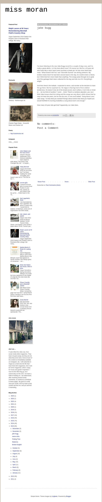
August (14, 453)
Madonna (15, 442)
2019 (12, 409)
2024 (12, 396)
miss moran (26, 10)
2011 (12, 479)
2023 (12, 398)
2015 (12, 421)
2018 (12, 412)
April (14, 464)
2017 (12, 415)
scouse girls (23, 183)
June (14, 459)
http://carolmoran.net (16, 133)
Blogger (68, 496)
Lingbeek (55, 496)
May (14, 462)
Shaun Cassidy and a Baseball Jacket (25, 284)
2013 (12, 426)
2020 (12, 407)
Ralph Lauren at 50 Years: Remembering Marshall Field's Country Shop (19, 30)
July (13, 456)
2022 (12, 401)
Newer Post (41, 182)
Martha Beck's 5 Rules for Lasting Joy (25, 249)
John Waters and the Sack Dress (25, 152)
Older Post (91, 182)
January (15, 473)
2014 (12, 423)
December (15, 428)
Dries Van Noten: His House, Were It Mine (26, 266)
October (15, 448)
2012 (12, 476)
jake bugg (15, 434)
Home (66, 182)
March (14, 467)
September (16, 451)
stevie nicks (15, 436)
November (15, 431)
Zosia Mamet (24, 300)
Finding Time (16, 439)
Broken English (17, 444)
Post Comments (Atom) (53, 185)
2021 (12, 404)
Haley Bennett (24, 167)
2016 (12, 418)
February (15, 470)
